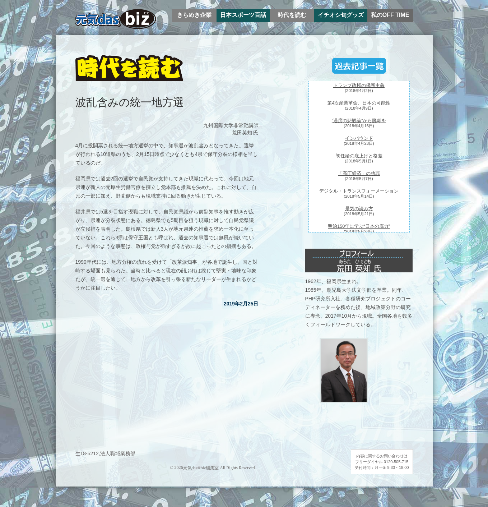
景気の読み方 (359, 208)
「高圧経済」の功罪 (359, 173)
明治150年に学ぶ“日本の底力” (359, 226)
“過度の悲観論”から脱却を (359, 120)
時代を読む (292, 15)
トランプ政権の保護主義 (359, 85)
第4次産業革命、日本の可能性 (358, 103)
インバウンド (359, 138)
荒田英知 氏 (245, 132)
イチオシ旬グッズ (341, 15)
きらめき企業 (194, 15)
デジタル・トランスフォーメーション (359, 191)
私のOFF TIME (390, 15)
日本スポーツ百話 (243, 15)
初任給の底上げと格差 (359, 155)
